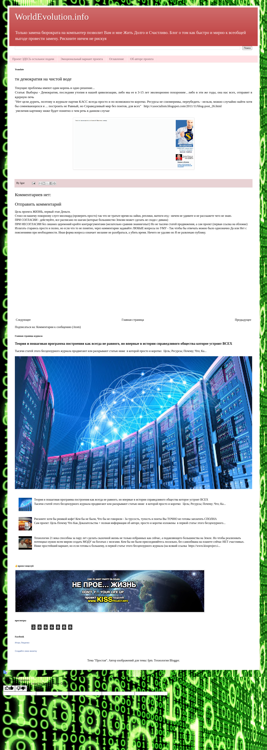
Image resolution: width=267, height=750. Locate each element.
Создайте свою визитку (26, 651)
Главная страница (133, 319)
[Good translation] (9, 688)
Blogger (174, 660)
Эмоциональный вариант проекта (81, 59)
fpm (150, 660)
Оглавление (116, 59)
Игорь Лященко (22, 643)
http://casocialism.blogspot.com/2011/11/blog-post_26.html (183, 106)
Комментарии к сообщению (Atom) (58, 327)
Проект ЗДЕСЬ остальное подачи (33, 59)
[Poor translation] (21, 688)
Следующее (23, 319)
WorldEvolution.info (52, 17)
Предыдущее (243, 319)
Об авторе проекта (142, 59)
